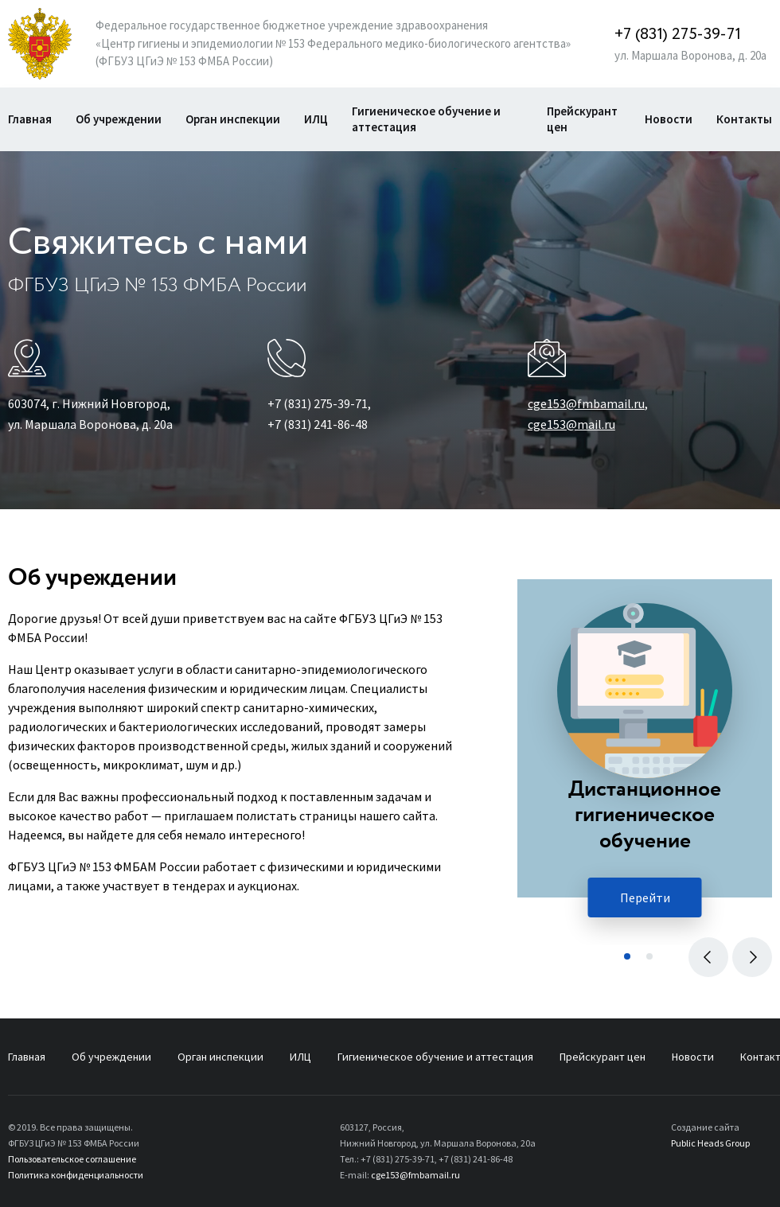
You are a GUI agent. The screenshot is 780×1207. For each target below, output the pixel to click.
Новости (668, 119)
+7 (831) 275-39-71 (677, 34)
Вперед (748, 954)
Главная (30, 119)
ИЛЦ (316, 119)
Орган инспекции (232, 119)
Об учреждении (119, 119)
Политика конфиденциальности (75, 1175)
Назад (704, 954)
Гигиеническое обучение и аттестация (426, 118)
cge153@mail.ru (571, 424)
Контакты (744, 119)
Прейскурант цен (582, 118)
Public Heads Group (710, 1143)
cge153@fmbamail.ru (586, 403)
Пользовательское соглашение (72, 1159)
